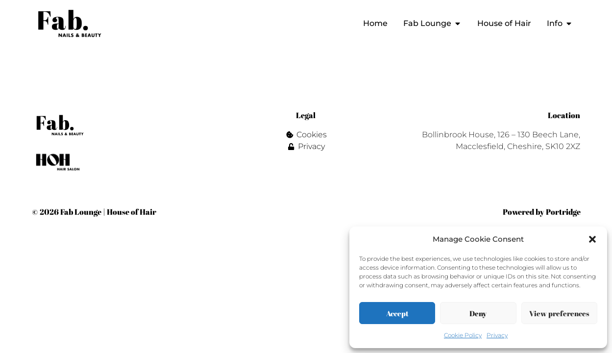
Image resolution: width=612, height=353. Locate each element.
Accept (397, 313)
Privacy (497, 335)
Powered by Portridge (542, 211)
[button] (592, 239)
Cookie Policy (463, 335)
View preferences (559, 313)
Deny (478, 313)
